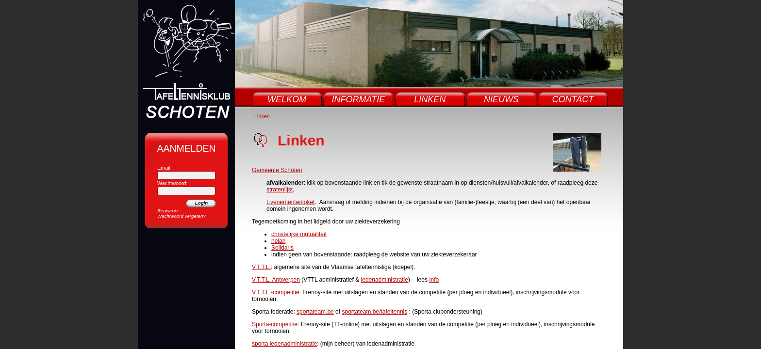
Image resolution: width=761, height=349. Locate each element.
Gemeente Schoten (277, 170)
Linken (430, 99)
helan (278, 241)
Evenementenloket (290, 202)
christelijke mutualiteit (299, 234)
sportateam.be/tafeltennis (374, 311)
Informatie (358, 99)
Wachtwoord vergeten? (181, 216)
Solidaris (282, 247)
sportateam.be (315, 311)
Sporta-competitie (275, 324)
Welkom (286, 99)
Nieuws (501, 99)
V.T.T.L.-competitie (275, 292)
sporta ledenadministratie (284, 343)
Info (434, 279)
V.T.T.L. (261, 267)
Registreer (168, 210)
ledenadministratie (384, 279)
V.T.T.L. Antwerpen (276, 279)
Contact (573, 99)
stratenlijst (279, 189)
